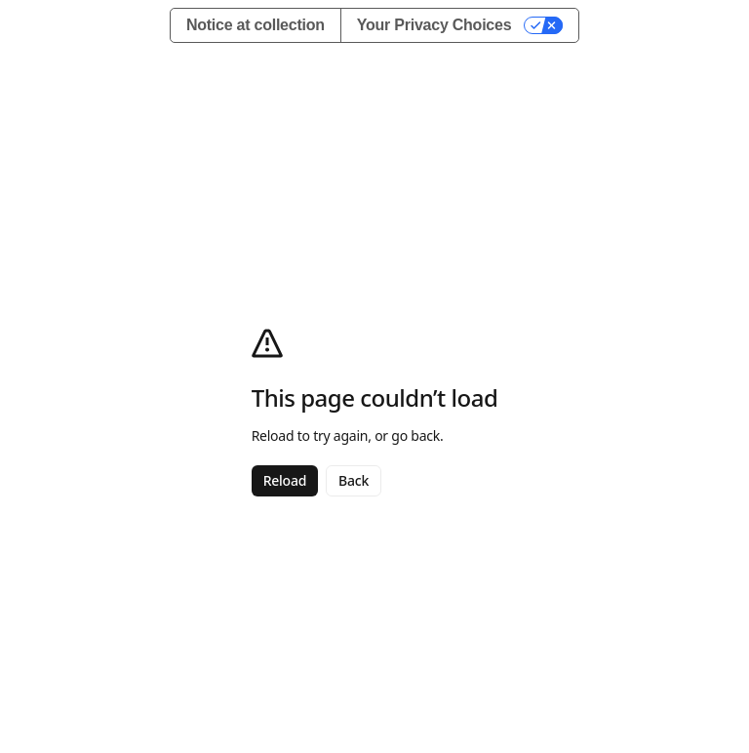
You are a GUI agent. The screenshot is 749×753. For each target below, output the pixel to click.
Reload (284, 480)
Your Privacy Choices (434, 25)
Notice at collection (255, 25)
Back (353, 480)
